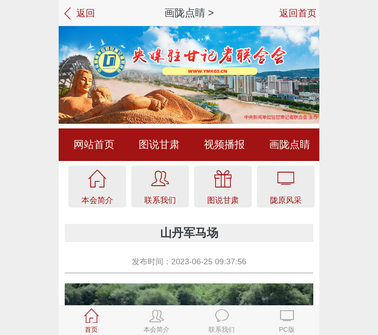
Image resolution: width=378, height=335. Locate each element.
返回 (78, 14)
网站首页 (94, 144)
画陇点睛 (184, 13)
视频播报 (224, 144)
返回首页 (298, 12)
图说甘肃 (159, 144)
